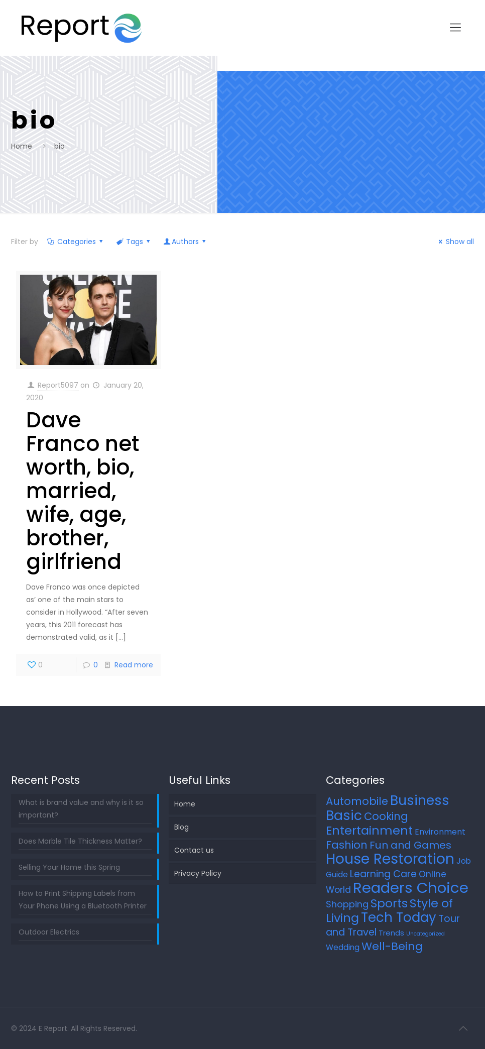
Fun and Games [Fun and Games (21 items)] (410, 845)
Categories (75, 242)
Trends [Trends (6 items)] (391, 932)
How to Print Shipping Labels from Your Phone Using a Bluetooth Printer (83, 899)
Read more (133, 665)
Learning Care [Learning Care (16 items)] (383, 874)
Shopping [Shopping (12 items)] (347, 904)
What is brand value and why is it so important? (81, 808)
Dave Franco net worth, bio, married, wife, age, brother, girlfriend (82, 490)
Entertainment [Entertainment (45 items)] (369, 830)
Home (21, 146)
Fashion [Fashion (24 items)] (347, 845)
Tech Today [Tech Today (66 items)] (398, 917)
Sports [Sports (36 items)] (389, 903)
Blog (181, 827)
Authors (185, 242)
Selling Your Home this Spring (69, 867)
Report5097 (58, 385)
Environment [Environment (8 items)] (440, 832)
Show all (455, 242)
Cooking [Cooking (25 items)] (386, 816)
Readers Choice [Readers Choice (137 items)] (410, 887)
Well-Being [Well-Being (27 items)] (392, 946)
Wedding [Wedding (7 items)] (342, 947)
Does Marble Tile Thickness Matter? (80, 841)
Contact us (194, 850)
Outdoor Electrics (49, 932)
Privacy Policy (197, 873)
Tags (134, 242)
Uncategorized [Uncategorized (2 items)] (425, 934)
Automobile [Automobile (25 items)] (357, 801)
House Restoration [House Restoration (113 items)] (390, 859)
